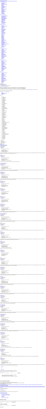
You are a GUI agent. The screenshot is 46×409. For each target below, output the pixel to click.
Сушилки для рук (3, 32)
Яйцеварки (3, 25)
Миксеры (3, 36)
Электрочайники (3, 39)
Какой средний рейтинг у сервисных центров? (6, 383)
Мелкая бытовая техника (3, 24)
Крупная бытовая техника (3, 14)
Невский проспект (4, 116)
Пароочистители (3, 29)
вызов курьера (2, 141)
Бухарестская (3, 99)
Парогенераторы (3, 30)
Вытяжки (3, 21)
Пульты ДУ (3, 5)
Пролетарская (3, 126)
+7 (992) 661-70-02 (2, 85)
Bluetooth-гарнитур (4, 54)
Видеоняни (3, 31)
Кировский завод (4, 107)
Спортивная (3, 132)
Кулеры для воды (3, 22)
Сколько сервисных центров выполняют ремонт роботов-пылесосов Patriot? (9, 382)
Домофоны (3, 12)
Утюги (2, 28)
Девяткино (3, 104)
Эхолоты (2, 67)
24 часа (2, 140)
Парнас (3, 120)
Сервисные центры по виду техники (5, 394)
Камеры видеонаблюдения (4, 4)
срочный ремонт (3, 142)
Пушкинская (3, 129)
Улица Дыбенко (4, 135)
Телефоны (3, 49)
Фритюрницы (3, 41)
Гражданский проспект (4, 103)
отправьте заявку (30, 89)
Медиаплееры (3, 13)
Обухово (3, 118)
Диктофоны (3, 53)
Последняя (3, 369)
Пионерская (3, 121)
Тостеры (2, 35)
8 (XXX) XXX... (2, 306)
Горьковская (3, 102)
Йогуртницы (3, 44)
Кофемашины (3, 34)
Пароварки (3, 38)
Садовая (3, 130)
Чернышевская (4, 137)
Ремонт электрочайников (5, 385)
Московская (3, 114)
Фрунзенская (3, 136)
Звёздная (3, 106)
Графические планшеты (4, 56)
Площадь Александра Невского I (5, 122)
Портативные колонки (4, 52)
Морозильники (3, 23)
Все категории (1, 83)
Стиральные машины (4, 17)
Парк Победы (3, 119)
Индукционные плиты (4, 16)
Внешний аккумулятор (4, 55)
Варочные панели (3, 19)
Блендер (2, 45)
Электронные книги (4, 50)
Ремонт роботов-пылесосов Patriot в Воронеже (26, 386)
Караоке (2, 8)
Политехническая (4, 125)
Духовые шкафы (3, 20)
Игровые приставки (4, 11)
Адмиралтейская (4, 97)
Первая (2, 366)
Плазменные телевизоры (4, 2)
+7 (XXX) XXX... (2, 147)
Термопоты (3, 46)
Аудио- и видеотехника (2, 1)
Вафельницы (3, 43)
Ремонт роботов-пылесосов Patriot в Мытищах (36, 386)
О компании (3, 396)
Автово (3, 96)
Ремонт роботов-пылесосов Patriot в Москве (5, 386)
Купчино (3, 109)
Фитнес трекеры (3, 51)
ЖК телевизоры (3, 3)
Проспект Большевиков (4, 127)
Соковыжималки (3, 42)
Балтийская (3, 98)
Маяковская (3, 113)
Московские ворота (4, 115)
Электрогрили (3, 26)
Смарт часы (3, 57)
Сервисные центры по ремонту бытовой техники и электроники (8, 0)
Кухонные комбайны (4, 40)
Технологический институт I (5, 133)
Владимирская (3, 100)
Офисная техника (2, 71)
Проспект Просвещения (5, 128)
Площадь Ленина (4, 123)
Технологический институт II (5, 134)
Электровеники (3, 33)
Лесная (3, 111)
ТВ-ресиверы (3, 10)
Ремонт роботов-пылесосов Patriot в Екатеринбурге (15, 386)
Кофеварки (3, 37)
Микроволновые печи (4, 18)
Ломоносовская (4, 112)
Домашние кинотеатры (4, 9)
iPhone (2, 58)
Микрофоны (3, 7)
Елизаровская (3, 105)
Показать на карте (2, 144)
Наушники (3, 63)
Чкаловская (3, 138)
